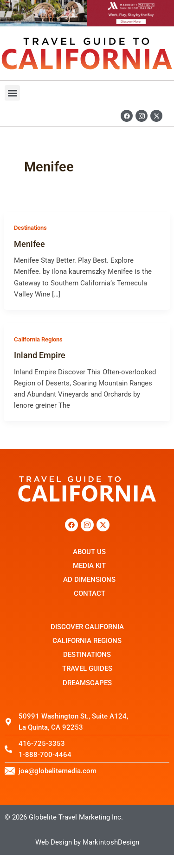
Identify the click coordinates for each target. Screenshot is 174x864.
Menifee (29, 244)
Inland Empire (39, 355)
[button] (12, 93)
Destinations (30, 227)
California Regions (38, 339)
